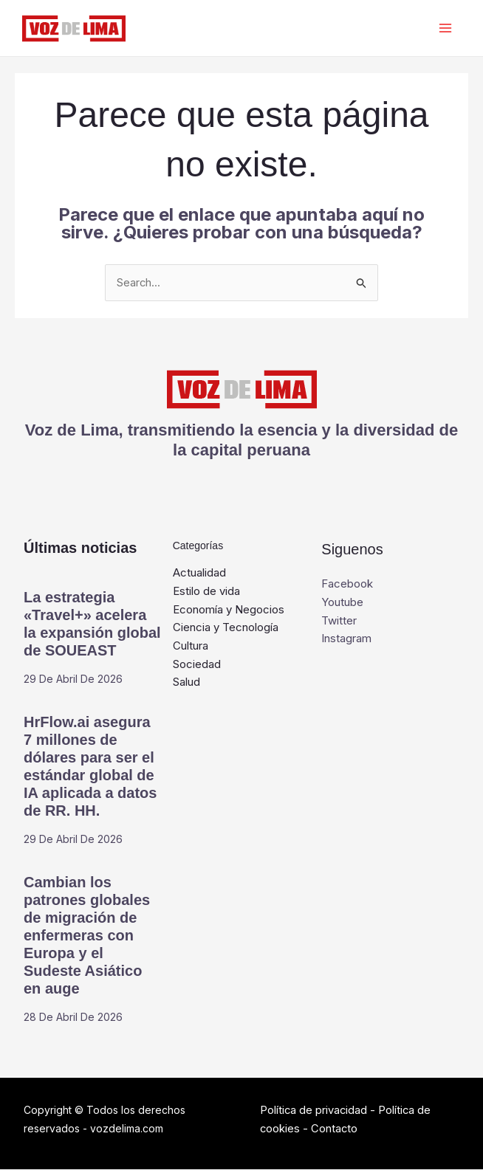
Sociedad (197, 665)
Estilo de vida (206, 592)
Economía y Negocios (228, 610)
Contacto (335, 1129)
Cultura (190, 646)
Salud (186, 683)
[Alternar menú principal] (444, 28)
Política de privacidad (314, 1111)
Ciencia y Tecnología (225, 628)
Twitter (339, 621)
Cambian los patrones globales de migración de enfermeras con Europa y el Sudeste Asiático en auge (87, 936)
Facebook (347, 584)
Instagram (346, 639)
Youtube (342, 603)
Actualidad (199, 573)
